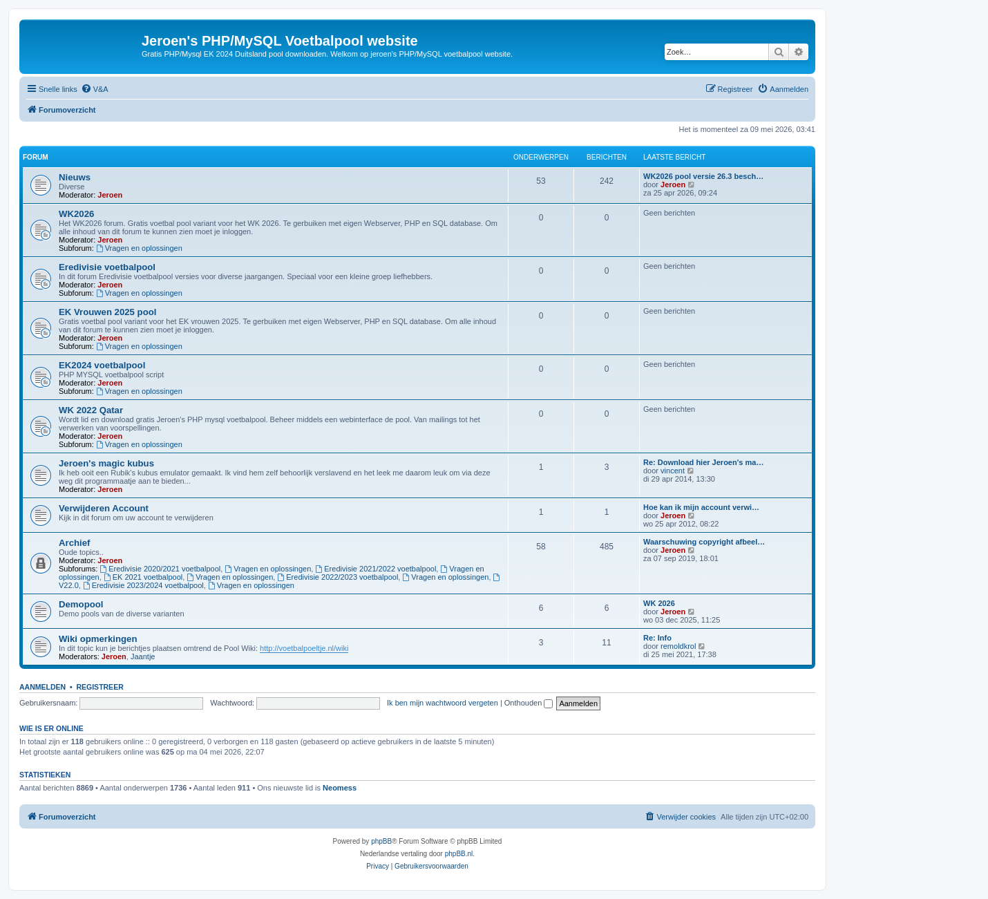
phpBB (381, 841)
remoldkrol (678, 646)
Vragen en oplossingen (139, 248)
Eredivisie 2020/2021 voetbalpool (159, 569)
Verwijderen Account (104, 508)
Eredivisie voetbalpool (107, 267)
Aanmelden (42, 687)
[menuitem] (94, 89)
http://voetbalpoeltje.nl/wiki (304, 648)
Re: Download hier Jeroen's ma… (703, 462)
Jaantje (143, 656)
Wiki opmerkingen (98, 639)
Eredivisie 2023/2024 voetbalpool (143, 585)
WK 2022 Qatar (91, 410)
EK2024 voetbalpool (102, 365)
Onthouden (528, 703)
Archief (74, 543)
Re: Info (657, 638)
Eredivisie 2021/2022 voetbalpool (375, 569)
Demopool (81, 604)
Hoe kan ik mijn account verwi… (701, 507)
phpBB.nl (459, 854)
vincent (673, 470)
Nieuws (75, 177)
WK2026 (76, 214)
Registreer (99, 687)
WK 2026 (659, 603)
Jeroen (109, 195)
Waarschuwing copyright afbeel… (704, 542)
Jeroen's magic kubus (106, 463)
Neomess (340, 788)
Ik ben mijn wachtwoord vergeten (442, 703)
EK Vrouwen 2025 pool (107, 312)
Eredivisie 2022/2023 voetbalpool (337, 577)
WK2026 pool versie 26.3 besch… (703, 176)
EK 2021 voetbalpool (143, 577)
